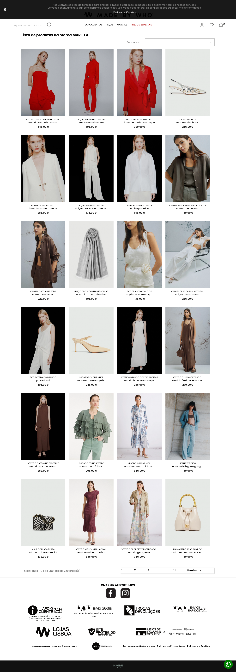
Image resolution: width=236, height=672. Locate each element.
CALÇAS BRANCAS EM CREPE (91, 205)
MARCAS (122, 24)
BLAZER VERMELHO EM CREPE (139, 119)
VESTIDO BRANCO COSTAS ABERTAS (139, 377)
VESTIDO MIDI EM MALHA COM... (91, 549)
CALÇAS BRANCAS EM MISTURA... (187, 291)
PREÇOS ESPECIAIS (141, 24)
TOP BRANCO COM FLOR (139, 291)
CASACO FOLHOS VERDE (91, 463)
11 (174, 570)
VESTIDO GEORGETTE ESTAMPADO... (139, 549)
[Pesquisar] (29, 24)
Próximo (194, 571)
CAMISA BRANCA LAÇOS (139, 205)
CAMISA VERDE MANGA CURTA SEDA (187, 205)
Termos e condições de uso (139, 646)
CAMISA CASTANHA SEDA (43, 291)
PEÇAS (110, 24)
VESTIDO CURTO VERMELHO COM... (43, 119)
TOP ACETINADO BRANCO (43, 377)
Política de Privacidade (171, 646)
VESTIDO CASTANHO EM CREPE (43, 463)
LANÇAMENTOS (93, 24)
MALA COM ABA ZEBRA (43, 549)
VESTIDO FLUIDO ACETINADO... (188, 377)
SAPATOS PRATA (187, 119)
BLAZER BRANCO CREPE (43, 205)
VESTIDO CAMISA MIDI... (139, 463)
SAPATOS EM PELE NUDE (91, 377)
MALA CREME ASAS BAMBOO (187, 549)
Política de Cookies (198, 646)
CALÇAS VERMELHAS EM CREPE (91, 119)
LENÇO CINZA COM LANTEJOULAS (91, 291)
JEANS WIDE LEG (188, 463)
